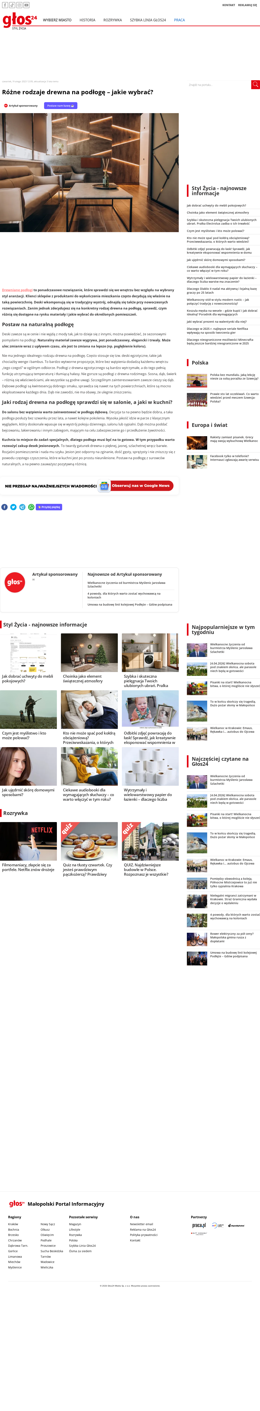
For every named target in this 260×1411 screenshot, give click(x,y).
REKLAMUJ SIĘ (247, 5)
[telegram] (22, 507)
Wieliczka (47, 1267)
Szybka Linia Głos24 (148, 19)
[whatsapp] (31, 507)
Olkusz (45, 1229)
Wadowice (47, 1262)
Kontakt (135, 1240)
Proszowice (48, 1246)
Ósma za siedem (80, 1251)
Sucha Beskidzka (52, 1251)
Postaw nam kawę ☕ (60, 105)
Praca (179, 19)
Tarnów (46, 1256)
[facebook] (4, 507)
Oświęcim (47, 1235)
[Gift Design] (199, 1233)
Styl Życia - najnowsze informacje (45, 624)
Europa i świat (210, 424)
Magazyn (75, 1224)
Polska (200, 362)
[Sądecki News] (218, 1225)
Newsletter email (141, 1224)
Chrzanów (15, 1240)
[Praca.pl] (199, 1225)
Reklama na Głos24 (143, 1229)
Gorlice (13, 1251)
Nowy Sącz (48, 1224)
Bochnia (13, 1229)
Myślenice (15, 1267)
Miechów (14, 1262)
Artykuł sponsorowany (23, 105)
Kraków (13, 1224)
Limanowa (15, 1256)
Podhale (46, 1240)
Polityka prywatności (144, 1235)
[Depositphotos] (236, 1225)
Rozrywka (112, 19)
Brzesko (13, 1235)
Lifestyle (74, 1229)
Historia (87, 19)
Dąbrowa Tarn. (18, 1246)
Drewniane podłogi (17, 290)
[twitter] (13, 507)
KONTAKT (228, 5)
